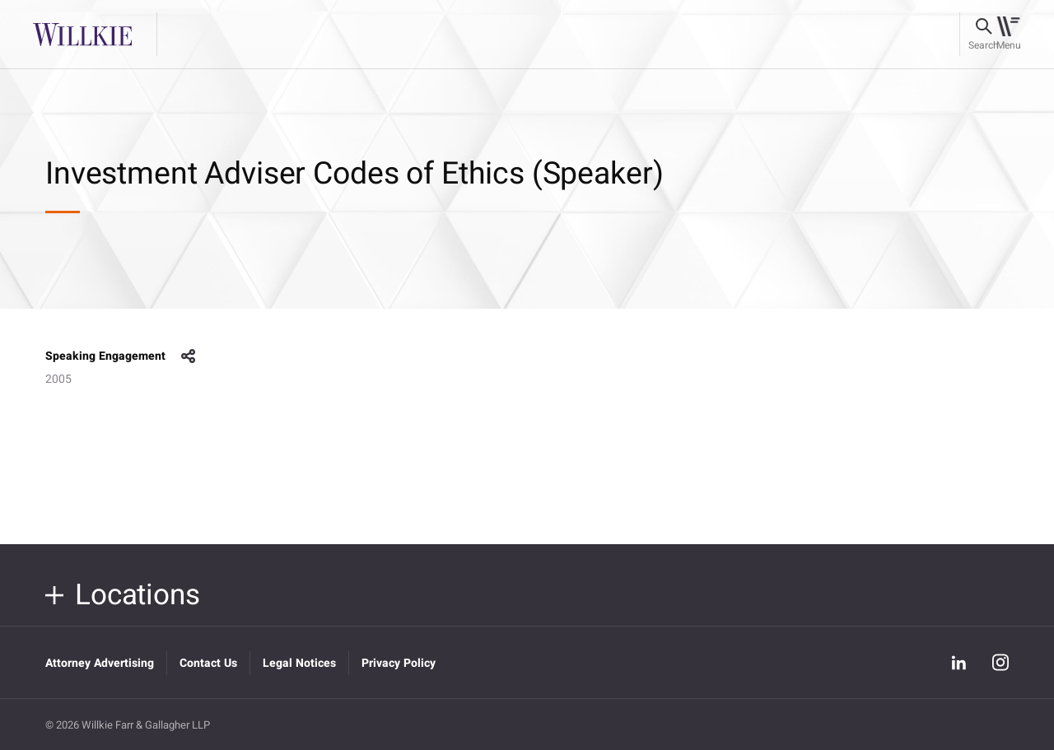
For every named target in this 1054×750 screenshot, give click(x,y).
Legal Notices (299, 663)
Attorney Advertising (99, 663)
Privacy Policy (398, 663)
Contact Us (208, 663)
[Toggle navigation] (1008, 34)
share (188, 356)
